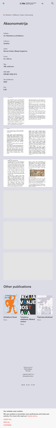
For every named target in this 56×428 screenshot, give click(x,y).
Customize (7, 425)
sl (42, 3)
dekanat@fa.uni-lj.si (28, 376)
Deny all (7, 422)
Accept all (7, 419)
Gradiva (6, 43)
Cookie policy (32, 416)
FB (23, 385)
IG (28, 385)
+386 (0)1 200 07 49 (28, 374)
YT (33, 385)
